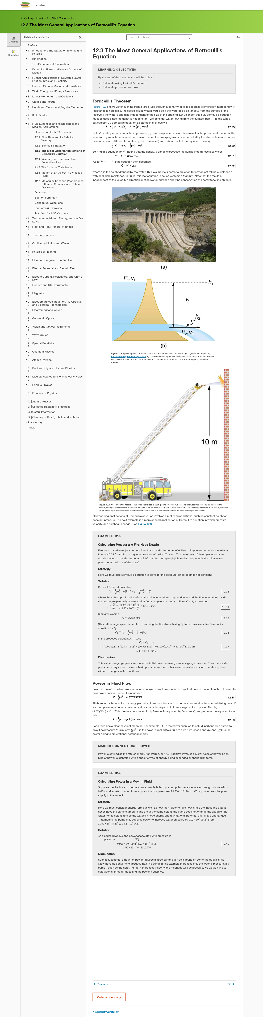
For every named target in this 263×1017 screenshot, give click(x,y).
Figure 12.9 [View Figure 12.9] (145, 523)
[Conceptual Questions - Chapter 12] (58, 202)
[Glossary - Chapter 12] (58, 192)
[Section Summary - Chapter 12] (58, 197)
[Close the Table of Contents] (13, 39)
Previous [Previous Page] (100, 984)
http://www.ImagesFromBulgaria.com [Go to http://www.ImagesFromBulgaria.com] (128, 356)
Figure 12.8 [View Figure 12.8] (99, 106)
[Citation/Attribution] (164, 1012)
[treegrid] (53, 236)
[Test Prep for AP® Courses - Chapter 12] (58, 213)
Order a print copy (109, 997)
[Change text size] (238, 37)
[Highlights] (13, 53)
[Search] (188, 37)
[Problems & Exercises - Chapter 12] (58, 207)
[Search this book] (155, 37)
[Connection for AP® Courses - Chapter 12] (58, 132)
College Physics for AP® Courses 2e (47, 18)
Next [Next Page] (231, 984)
